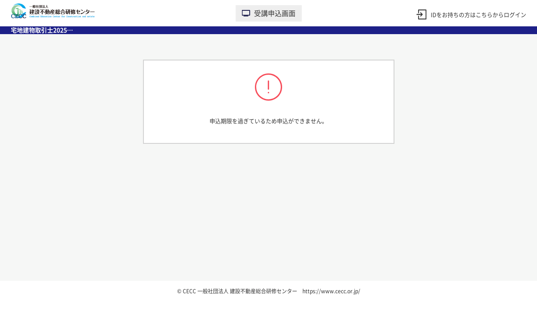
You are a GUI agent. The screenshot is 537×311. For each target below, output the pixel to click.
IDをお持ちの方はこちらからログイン (478, 15)
